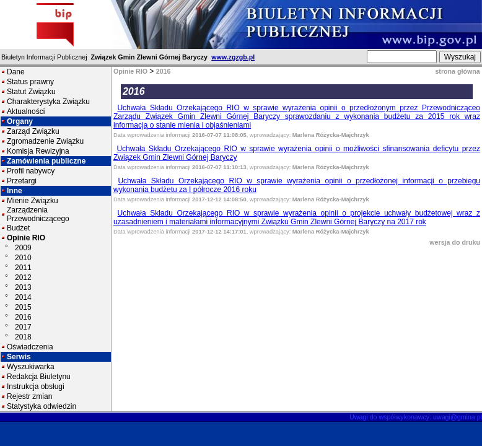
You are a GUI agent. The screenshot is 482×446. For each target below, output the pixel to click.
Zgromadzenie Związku (45, 141)
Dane (16, 72)
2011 (23, 267)
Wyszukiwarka (31, 366)
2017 (23, 327)
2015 (23, 307)
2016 (23, 317)
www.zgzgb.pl (233, 57)
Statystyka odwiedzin (41, 406)
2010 (23, 257)
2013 (23, 287)
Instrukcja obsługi (35, 386)
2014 (23, 297)
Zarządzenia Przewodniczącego (38, 214)
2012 (23, 277)
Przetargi (22, 181)
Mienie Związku (32, 200)
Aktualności (26, 111)
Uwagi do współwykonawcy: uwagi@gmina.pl (415, 417)
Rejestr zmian (29, 396)
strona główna (457, 71)
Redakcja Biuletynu (39, 376)
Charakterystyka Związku (48, 101)
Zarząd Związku (33, 131)
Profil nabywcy (31, 171)
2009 (23, 247)
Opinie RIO (26, 238)
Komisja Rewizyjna (38, 151)
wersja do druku (454, 242)
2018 (23, 337)
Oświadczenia (30, 347)
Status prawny (30, 81)
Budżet (18, 228)
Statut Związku (31, 91)
